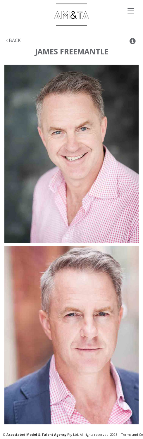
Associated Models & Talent (71, 15)
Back (13, 40)
